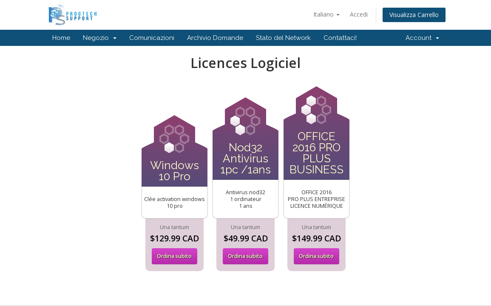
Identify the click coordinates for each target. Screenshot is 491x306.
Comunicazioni (151, 38)
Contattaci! (340, 38)
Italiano (326, 14)
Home (61, 38)
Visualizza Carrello (414, 15)
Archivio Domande (215, 38)
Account (422, 38)
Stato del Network (283, 38)
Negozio (99, 38)
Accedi (359, 14)
